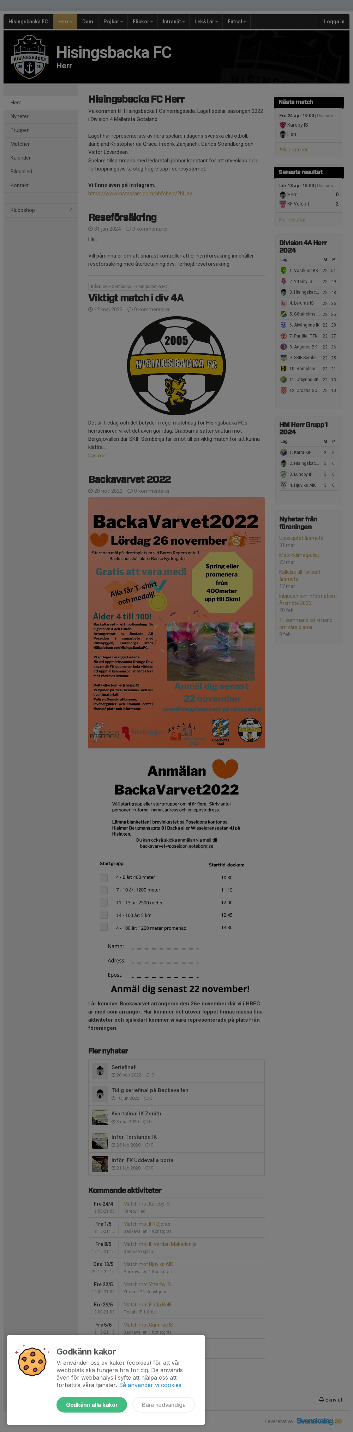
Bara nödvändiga (163, 1404)
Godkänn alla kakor (92, 1404)
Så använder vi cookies (150, 1384)
